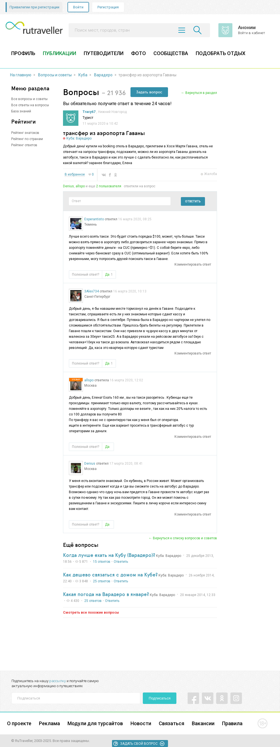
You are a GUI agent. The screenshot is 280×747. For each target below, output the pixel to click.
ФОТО (138, 53)
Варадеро (103, 75)
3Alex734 (91, 291)
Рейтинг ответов (24, 145)
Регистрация (108, 7)
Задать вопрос (149, 92)
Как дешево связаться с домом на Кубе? (110, 574)
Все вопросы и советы (29, 99)
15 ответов (101, 562)
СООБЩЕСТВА (170, 53)
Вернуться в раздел (201, 93)
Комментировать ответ (192, 264)
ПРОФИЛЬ (23, 53)
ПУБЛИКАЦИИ (59, 53)
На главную (20, 75)
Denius (68, 186)
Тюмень (90, 224)
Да (109, 274)
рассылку (57, 681)
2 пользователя (108, 186)
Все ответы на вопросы (30, 105)
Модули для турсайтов (95, 723)
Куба (82, 75)
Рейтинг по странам (27, 139)
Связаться (171, 723)
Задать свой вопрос (139, 744)
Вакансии (203, 723)
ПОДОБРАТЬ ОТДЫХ (220, 53)
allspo (80, 186)
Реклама (49, 723)
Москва (90, 385)
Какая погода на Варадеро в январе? (106, 594)
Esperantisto (94, 219)
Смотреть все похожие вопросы (91, 612)
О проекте (19, 723)
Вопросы (81, 92)
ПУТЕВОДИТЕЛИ (103, 53)
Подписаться (160, 698)
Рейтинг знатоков (25, 133)
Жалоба (210, 174)
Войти (78, 7)
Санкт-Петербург (97, 297)
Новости (140, 723)
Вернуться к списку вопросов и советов (185, 538)
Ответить (193, 201)
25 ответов (101, 581)
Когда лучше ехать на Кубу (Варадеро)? (109, 555)
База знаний (21, 111)
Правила (232, 723)
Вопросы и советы (55, 75)
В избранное (75, 174)
